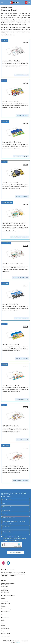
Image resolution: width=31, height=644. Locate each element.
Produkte (3, 598)
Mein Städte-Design (5, 636)
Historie (3, 625)
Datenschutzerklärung (6, 608)
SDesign (18, 642)
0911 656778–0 (5, 589)
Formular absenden (15, 552)
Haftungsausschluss (5, 611)
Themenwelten (4, 600)
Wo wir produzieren (5, 603)
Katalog (2, 620)
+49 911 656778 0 (6, 496)
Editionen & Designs (5, 633)
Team (2, 622)
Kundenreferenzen (5, 628)
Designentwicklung (5, 630)
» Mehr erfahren (4, 577)
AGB (2, 614)
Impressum (3, 606)
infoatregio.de (5, 592)
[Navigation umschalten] (2, 2)
